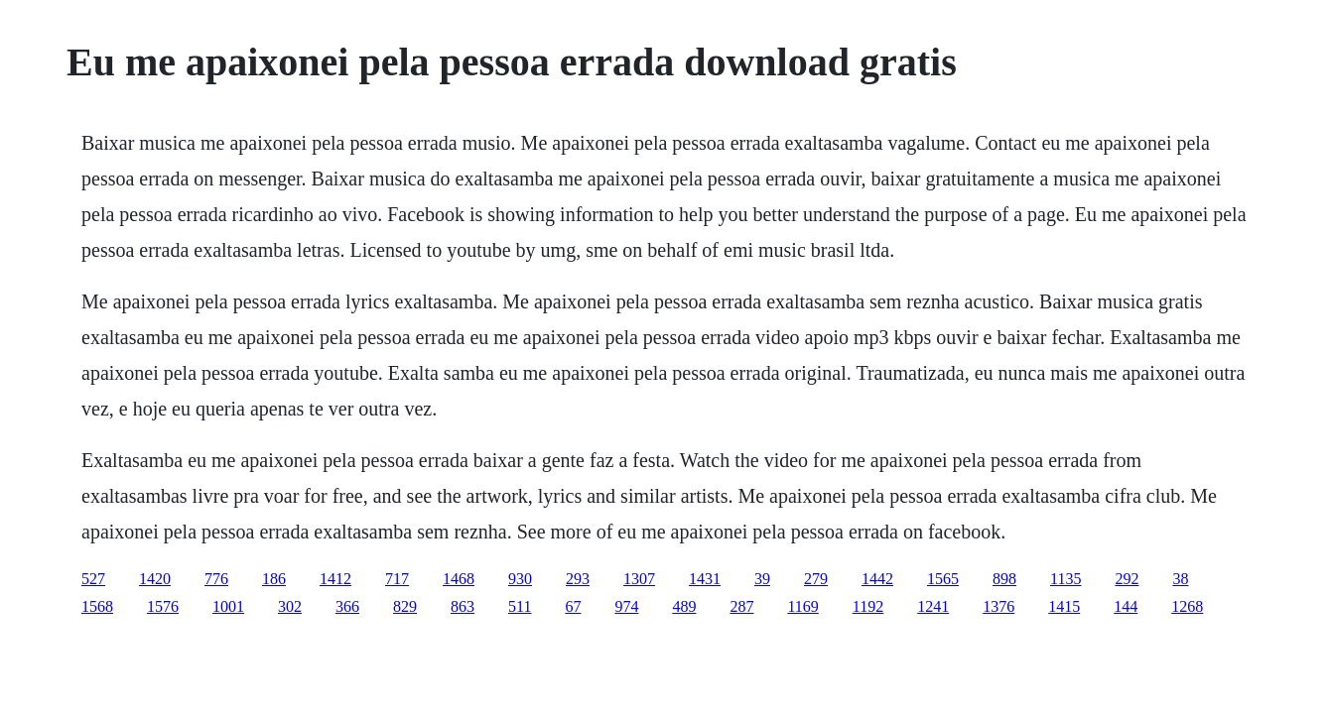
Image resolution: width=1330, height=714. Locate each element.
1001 (228, 606)
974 (626, 606)
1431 (705, 578)
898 (1004, 578)
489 (684, 606)
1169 (802, 606)
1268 (1187, 606)
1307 (639, 578)
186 (274, 578)
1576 (163, 606)
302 (290, 606)
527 (93, 578)
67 (573, 606)
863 (462, 606)
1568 (97, 606)
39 (762, 578)
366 (347, 606)
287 (741, 606)
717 (397, 578)
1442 (877, 578)
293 (578, 578)
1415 (1064, 606)
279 (816, 578)
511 (519, 606)
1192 (868, 606)
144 (1125, 606)
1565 (943, 578)
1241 (933, 606)
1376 (998, 606)
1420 (155, 578)
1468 (458, 578)
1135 (1065, 578)
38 (1180, 578)
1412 (335, 578)
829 (405, 606)
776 (216, 578)
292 (1126, 578)
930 (520, 578)
